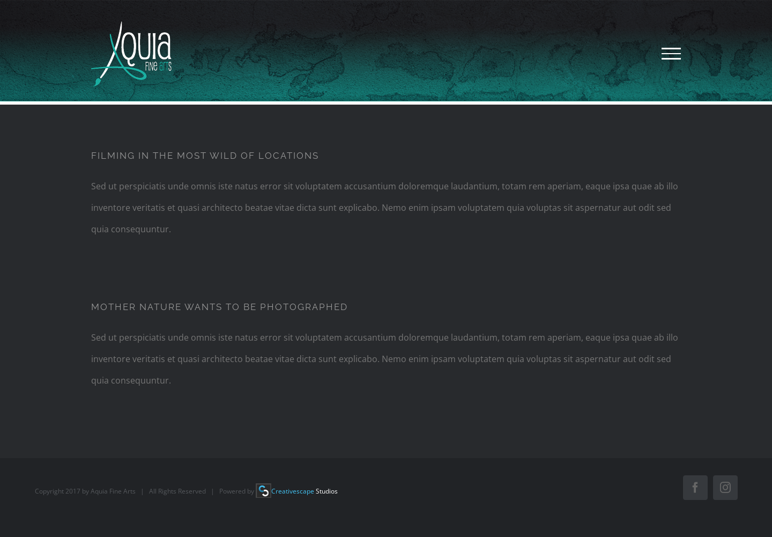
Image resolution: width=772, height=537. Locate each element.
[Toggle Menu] (671, 54)
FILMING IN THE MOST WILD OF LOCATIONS (205, 155)
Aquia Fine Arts (113, 491)
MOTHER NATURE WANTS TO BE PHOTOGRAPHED (219, 306)
